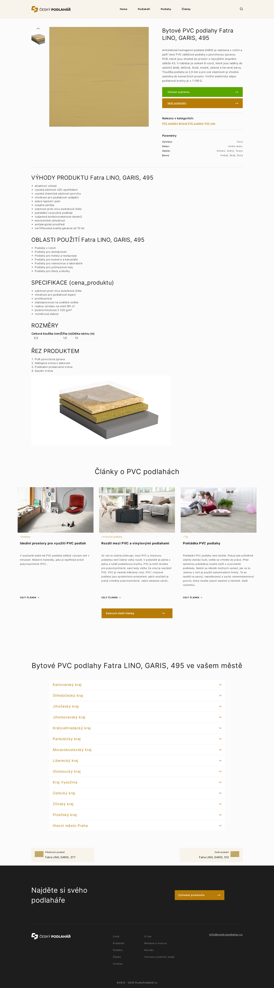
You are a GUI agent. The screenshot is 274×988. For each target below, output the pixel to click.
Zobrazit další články (122, 613)
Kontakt (149, 950)
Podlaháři (144, 9)
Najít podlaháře (177, 103)
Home (123, 9)
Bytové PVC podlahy (191, 123)
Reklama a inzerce (155, 943)
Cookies (118, 963)
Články (186, 9)
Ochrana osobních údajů (159, 956)
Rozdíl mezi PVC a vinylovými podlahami (135, 543)
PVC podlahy (170, 123)
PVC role (210, 123)
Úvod (116, 936)
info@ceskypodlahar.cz (226, 934)
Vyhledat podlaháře (191, 895)
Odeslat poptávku (179, 91)
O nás (148, 936)
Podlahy (166, 9)
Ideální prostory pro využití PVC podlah (53, 543)
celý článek (28, 597)
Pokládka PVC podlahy (202, 543)
